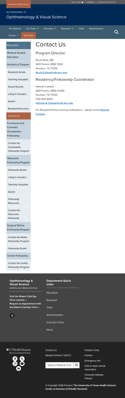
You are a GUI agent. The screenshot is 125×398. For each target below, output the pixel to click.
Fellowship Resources (13, 201)
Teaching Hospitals (18, 79)
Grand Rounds (15, 86)
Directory (77, 2)
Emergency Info (92, 360)
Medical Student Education (16, 55)
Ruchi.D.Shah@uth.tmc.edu (51, 72)
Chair (81, 28)
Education (49, 28)
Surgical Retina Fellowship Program (18, 227)
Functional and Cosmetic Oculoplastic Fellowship (15, 129)
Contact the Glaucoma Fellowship (14, 214)
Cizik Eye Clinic (55, 322)
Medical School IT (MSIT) (58, 355)
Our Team (31, 28)
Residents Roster (17, 72)
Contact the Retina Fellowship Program (18, 239)
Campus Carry (91, 350)
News (50, 329)
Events (12, 35)
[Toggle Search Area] (116, 32)
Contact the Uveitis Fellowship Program (18, 265)
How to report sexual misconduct (94, 368)
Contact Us (14, 116)
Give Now (28, 35)
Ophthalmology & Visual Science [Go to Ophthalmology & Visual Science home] (21, 282)
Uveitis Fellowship (17, 255)
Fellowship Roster (17, 170)
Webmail (90, 2)
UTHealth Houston (106, 2)
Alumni (11, 101)
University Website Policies (93, 377)
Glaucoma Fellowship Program (18, 160)
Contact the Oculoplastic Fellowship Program (18, 147)
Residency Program (18, 64)
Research (66, 28)
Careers (88, 355)
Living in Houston (17, 94)
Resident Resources (18, 108)
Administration (96, 28)
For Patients (15, 28)
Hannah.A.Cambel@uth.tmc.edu (54, 103)
